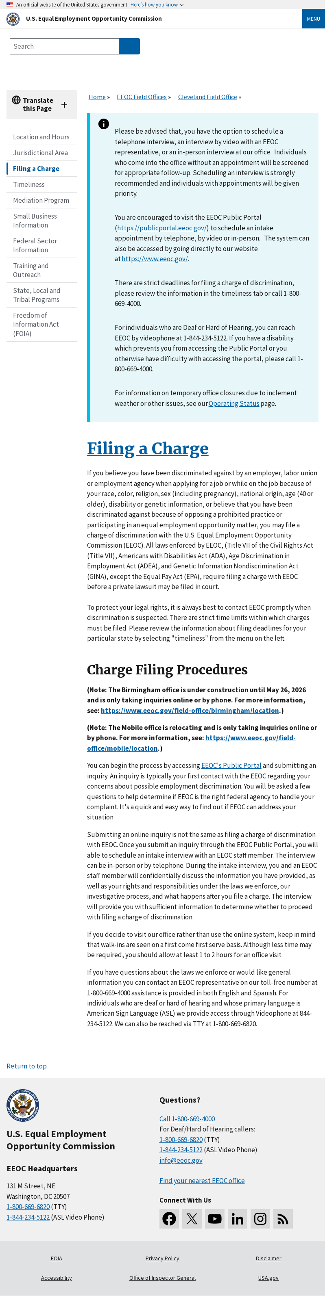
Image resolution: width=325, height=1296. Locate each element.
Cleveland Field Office (207, 97)
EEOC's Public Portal (231, 765)
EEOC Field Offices (142, 97)
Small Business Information (35, 221)
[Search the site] (65, 46)
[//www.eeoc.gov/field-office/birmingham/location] (190, 710)
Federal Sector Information (35, 245)
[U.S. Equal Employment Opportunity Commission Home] (145, 18)
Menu (313, 18)
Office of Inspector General (162, 1277)
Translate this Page (38, 104)
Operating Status (234, 403)
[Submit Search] (130, 46)
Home (97, 97)
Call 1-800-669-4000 (187, 1118)
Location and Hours (41, 136)
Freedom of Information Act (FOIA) (36, 324)
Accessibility (56, 1277)
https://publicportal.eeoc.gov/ (162, 227)
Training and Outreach (31, 270)
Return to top (27, 1066)
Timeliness (29, 184)
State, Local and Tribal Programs (37, 295)
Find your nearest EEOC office (202, 1180)
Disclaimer (268, 1258)
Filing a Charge (36, 168)
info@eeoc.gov (181, 1160)
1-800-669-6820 (28, 1206)
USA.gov (268, 1277)
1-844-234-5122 (28, 1217)
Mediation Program (41, 200)
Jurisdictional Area (40, 152)
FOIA (56, 1258)
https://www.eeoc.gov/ (155, 258)
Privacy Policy (162, 1258)
